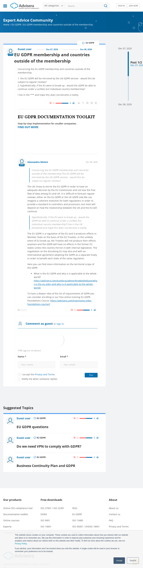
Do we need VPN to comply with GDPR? (51, 442)
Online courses (11, 513)
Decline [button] (133, 560)
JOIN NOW (133, 5)
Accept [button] (119, 560)
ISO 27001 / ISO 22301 (52, 501)
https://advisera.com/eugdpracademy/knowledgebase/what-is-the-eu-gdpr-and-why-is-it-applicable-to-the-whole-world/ (65, 285)
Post (91, 375)
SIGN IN (121, 5)
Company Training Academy (18, 525)
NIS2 (74, 501)
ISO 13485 (77, 513)
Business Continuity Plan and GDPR (48, 458)
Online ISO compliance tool (18, 501)
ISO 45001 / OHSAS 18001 (86, 519)
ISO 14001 (46, 519)
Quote (22, 310)
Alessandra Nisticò (37, 162)
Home (6, 24)
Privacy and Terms (45, 375)
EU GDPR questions (34, 425)
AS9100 (76, 525)
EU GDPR (16, 24)
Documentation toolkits (15, 507)
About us (114, 501)
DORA (44, 507)
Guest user (24, 419)
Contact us (114, 507)
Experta (7, 519)
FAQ (111, 513)
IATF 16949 (46, 525)
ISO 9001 (45, 513)
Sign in (60, 324)
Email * (64, 357)
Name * (22, 357)
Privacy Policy (21, 544)
